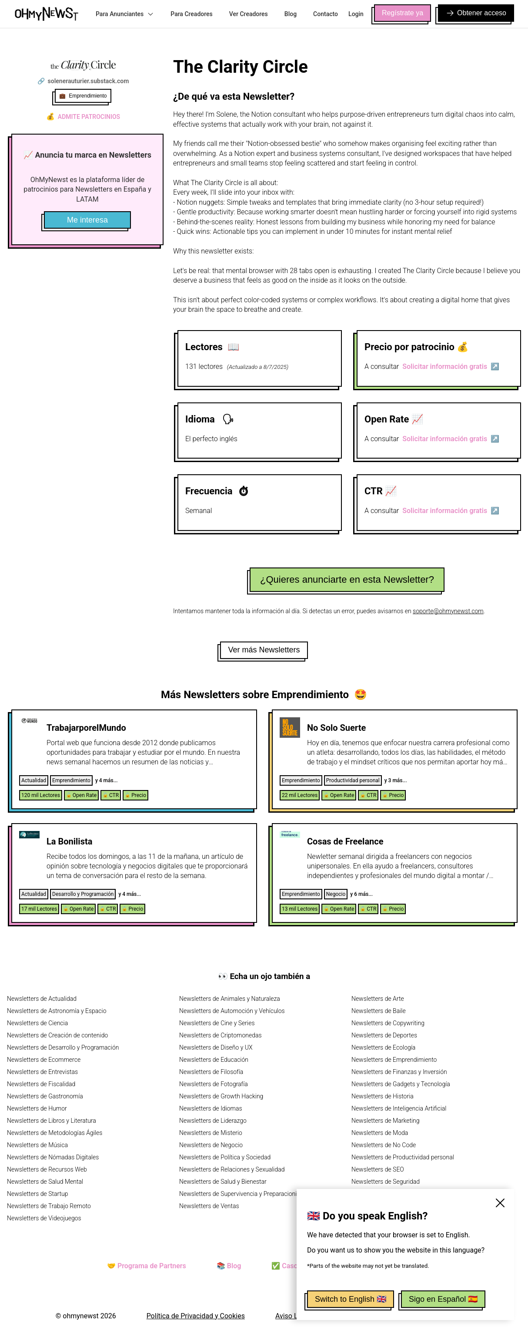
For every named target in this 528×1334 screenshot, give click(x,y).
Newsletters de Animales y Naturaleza (229, 998)
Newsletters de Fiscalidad (41, 1084)
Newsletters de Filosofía (211, 1071)
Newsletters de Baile (378, 1010)
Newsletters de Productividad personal (402, 1157)
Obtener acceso (476, 13)
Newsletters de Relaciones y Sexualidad (232, 1169)
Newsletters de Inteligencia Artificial (399, 1108)
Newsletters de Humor (37, 1108)
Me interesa (87, 220)
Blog (290, 13)
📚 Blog (229, 1266)
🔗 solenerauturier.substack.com (83, 81)
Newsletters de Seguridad (385, 1181)
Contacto (325, 13)
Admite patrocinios (83, 116)
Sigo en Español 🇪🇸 (443, 1299)
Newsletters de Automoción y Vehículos (232, 1010)
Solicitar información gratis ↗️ (450, 366)
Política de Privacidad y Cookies (196, 1316)
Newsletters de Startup (37, 1193)
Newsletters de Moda (379, 1132)
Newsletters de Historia (382, 1096)
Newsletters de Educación (213, 1059)
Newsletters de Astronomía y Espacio (56, 1010)
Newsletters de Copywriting (387, 1023)
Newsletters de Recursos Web (47, 1169)
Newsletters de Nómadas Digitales (53, 1157)
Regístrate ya (402, 13)
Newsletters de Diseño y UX (216, 1047)
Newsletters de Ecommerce (43, 1059)
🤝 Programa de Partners (146, 1266)
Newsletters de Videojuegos (44, 1218)
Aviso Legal (293, 1316)
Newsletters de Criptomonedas (220, 1035)
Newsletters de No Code (383, 1144)
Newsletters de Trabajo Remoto (49, 1205)
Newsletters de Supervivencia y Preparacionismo (244, 1193)
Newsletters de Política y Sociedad (225, 1157)
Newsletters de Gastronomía (45, 1096)
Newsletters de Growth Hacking (221, 1096)
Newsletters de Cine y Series (217, 1023)
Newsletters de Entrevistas (42, 1071)
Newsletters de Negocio (211, 1144)
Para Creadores (191, 13)
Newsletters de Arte (377, 998)
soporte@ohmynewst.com (448, 611)
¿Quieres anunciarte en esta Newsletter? (347, 579)
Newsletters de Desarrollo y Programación (63, 1047)
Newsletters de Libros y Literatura (51, 1120)
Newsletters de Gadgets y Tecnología (400, 1084)
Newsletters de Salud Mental (45, 1181)
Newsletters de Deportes (384, 1035)
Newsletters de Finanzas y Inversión (399, 1071)
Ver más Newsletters (264, 649)
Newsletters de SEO (377, 1169)
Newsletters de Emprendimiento (394, 1059)
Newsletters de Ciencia (37, 1023)
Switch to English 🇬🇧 (350, 1299)
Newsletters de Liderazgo (213, 1120)
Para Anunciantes (125, 13)
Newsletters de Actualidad (42, 998)
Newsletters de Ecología (383, 1047)
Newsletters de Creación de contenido (57, 1035)
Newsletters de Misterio (210, 1132)
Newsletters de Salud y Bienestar (223, 1181)
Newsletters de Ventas (209, 1205)
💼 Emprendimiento (83, 96)
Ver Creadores (248, 13)
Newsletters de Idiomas (210, 1108)
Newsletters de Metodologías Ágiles (54, 1132)
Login (356, 13)
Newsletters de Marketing (385, 1120)
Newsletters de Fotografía (213, 1084)
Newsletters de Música (37, 1144)
